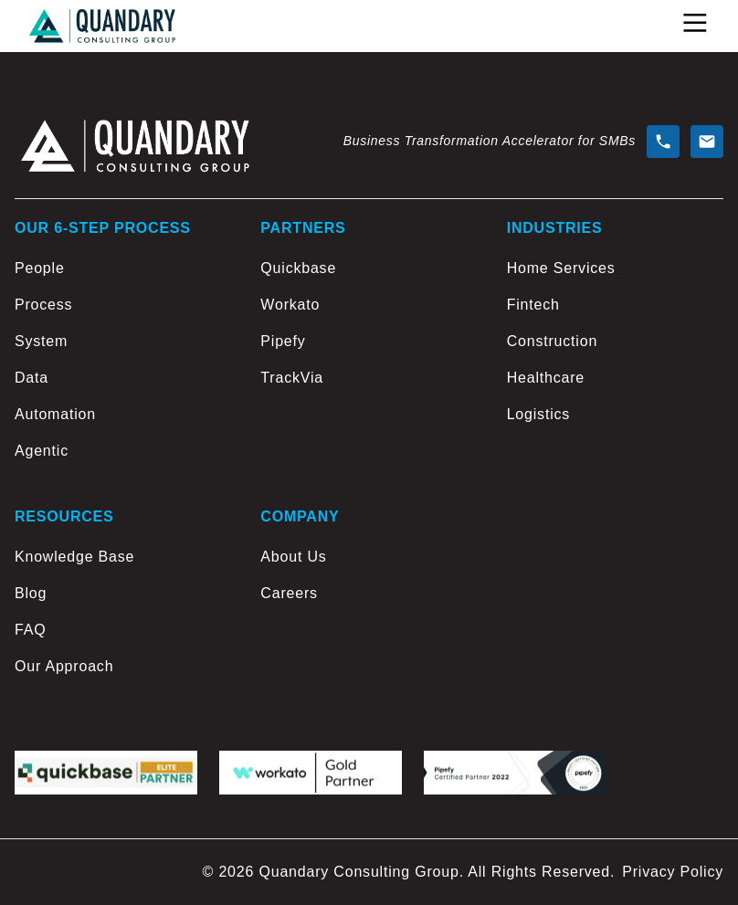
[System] (123, 342)
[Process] (123, 305)
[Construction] (615, 342)
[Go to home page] (102, 26)
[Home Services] (615, 268)
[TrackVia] (368, 378)
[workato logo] (310, 773)
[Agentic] (123, 451)
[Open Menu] (695, 23)
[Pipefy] (368, 342)
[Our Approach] (123, 667)
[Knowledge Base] (123, 557)
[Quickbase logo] (106, 773)
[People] (123, 268)
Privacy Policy (672, 871)
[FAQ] (123, 630)
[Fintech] (615, 305)
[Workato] (368, 305)
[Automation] (123, 415)
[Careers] (368, 594)
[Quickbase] (368, 268)
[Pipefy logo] (515, 773)
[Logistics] (615, 415)
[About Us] (368, 557)
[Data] (123, 378)
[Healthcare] (615, 378)
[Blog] (123, 594)
